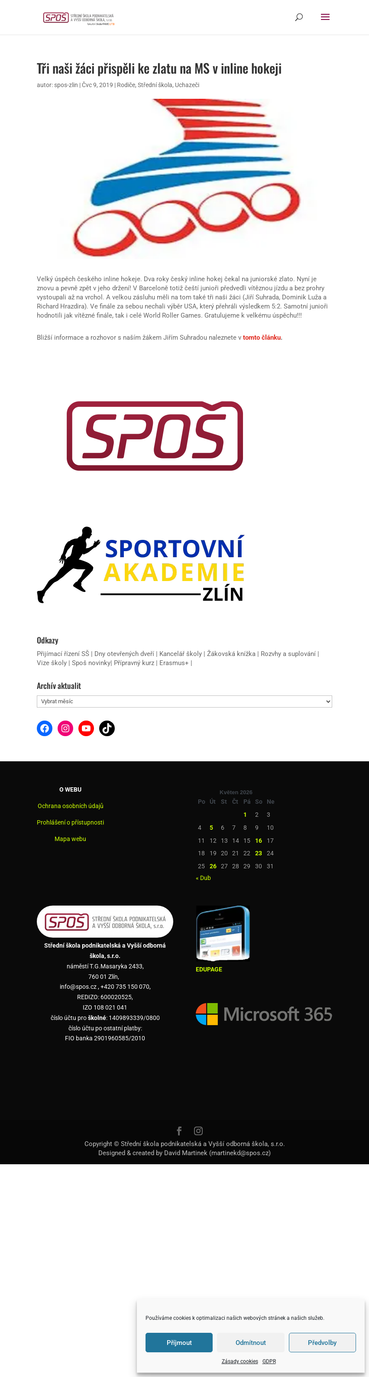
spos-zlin (66, 84)
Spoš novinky (91, 663)
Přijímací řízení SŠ (63, 654)
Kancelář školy (180, 654)
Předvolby (322, 1343)
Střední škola (155, 84)
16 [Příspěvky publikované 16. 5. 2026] (258, 840)
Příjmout (179, 1343)
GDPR (269, 1361)
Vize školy (52, 663)
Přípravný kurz (134, 663)
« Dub (203, 877)
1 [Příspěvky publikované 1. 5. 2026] (245, 814)
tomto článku (262, 337)
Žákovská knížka (231, 654)
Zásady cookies (240, 1361)
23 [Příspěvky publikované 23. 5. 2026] (258, 853)
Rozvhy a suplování (289, 654)
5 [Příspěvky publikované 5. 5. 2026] (211, 827)
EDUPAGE (209, 969)
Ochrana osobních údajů (71, 805)
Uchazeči (187, 84)
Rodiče (126, 84)
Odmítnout (251, 1343)
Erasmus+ (174, 663)
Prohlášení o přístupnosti (70, 822)
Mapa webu (70, 838)
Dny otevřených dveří (124, 654)
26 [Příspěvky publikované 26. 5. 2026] (213, 866)
